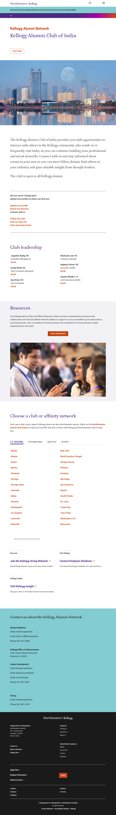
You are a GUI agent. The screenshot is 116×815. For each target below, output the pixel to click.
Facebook (13, 792)
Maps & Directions (17, 749)
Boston (14, 467)
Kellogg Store (15, 752)
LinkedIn (13, 788)
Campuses (63, 726)
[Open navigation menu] (104, 3)
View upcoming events (20, 225)
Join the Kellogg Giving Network (30, 561)
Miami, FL (63, 735)
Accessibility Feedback (62, 809)
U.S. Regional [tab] (17, 442)
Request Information (19, 775)
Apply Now (15, 770)
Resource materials (25, 673)
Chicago (14, 479)
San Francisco (66, 484)
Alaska (14, 451)
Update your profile (19, 205)
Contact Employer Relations (77, 561)
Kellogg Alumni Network (29, 28)
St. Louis (64, 501)
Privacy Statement (47, 809)
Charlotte (15, 473)
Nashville (15, 524)
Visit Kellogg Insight (23, 586)
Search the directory (19, 209)
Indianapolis (16, 507)
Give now (17, 51)
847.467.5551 (23, 682)
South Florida (66, 496)
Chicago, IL (63, 729)
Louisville (15, 518)
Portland (64, 473)
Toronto (62, 753)
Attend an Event (17, 780)
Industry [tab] (51, 442)
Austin (14, 462)
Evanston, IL (64, 732)
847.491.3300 (14, 736)
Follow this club (17, 218)
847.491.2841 (23, 704)
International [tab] (35, 442)
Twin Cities (65, 513)
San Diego (65, 479)
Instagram (13, 795)
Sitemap (73, 809)
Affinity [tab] (65, 442)
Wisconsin (65, 524)
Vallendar (63, 756)
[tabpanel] (58, 489)
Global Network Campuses (68, 744)
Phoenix (64, 467)
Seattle (63, 490)
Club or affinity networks (27, 636)
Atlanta (14, 456)
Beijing (62, 747)
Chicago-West (17, 484)
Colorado (15, 490)
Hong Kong (63, 750)
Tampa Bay (65, 507)
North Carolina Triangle (71, 456)
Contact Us (14, 746)
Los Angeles (16, 513)
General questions (24, 631)
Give (63, 775)
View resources (58, 334)
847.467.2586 (23, 641)
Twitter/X (63, 788)
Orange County (67, 462)
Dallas (14, 496)
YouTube (63, 792)
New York (64, 451)
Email (13, 262)
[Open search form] (95, 3)
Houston (15, 501)
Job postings (22, 677)
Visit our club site (18, 222)
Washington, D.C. (68, 518)
